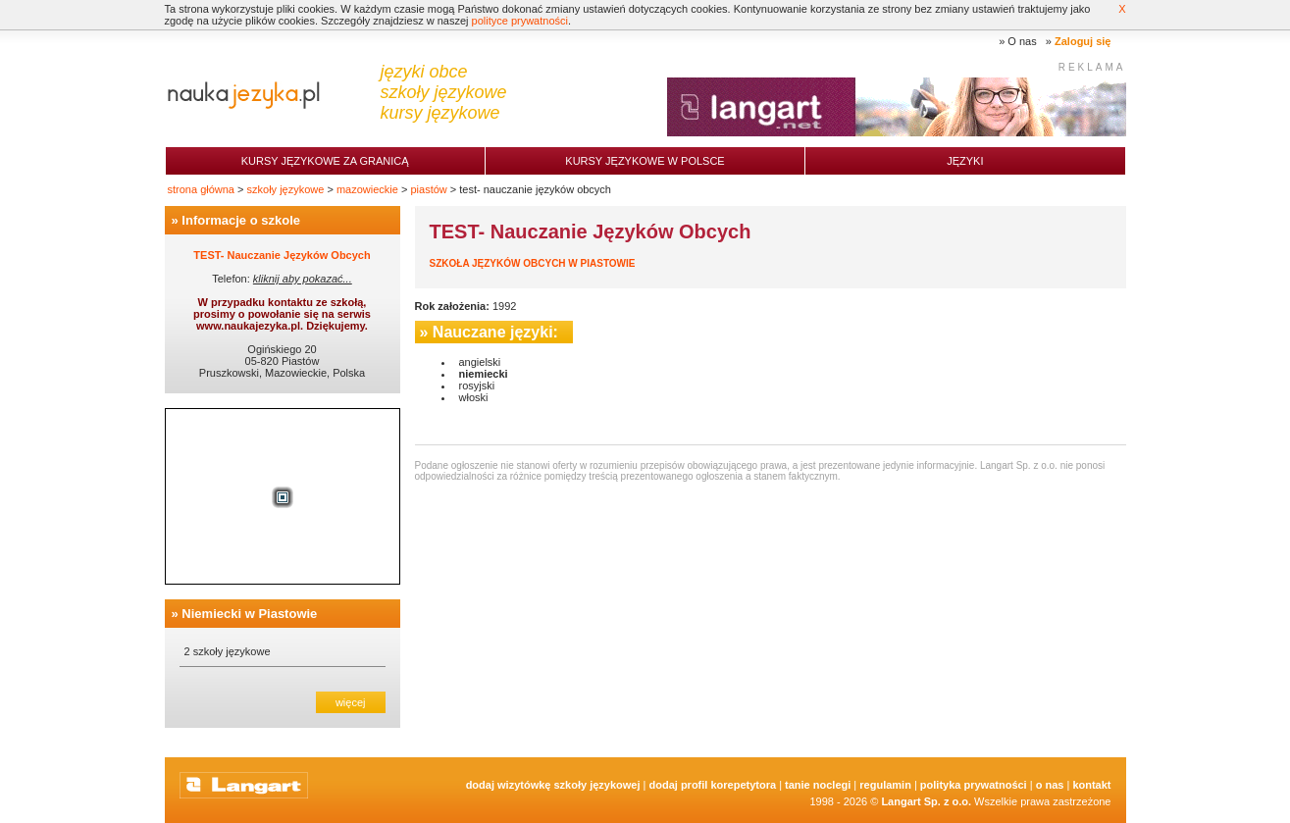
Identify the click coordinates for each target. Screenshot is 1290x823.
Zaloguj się (1082, 41)
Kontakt (1091, 785)
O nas (1021, 41)
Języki (965, 161)
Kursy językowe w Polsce (644, 161)
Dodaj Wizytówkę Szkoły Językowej (553, 785)
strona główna (201, 189)
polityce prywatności (520, 20)
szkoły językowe (286, 189)
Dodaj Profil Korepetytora (713, 785)
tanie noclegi (818, 785)
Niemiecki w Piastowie (249, 613)
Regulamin (885, 785)
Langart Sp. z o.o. (926, 801)
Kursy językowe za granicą (325, 161)
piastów (428, 189)
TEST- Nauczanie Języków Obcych (281, 255)
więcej (350, 702)
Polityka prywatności (973, 785)
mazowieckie (367, 189)
